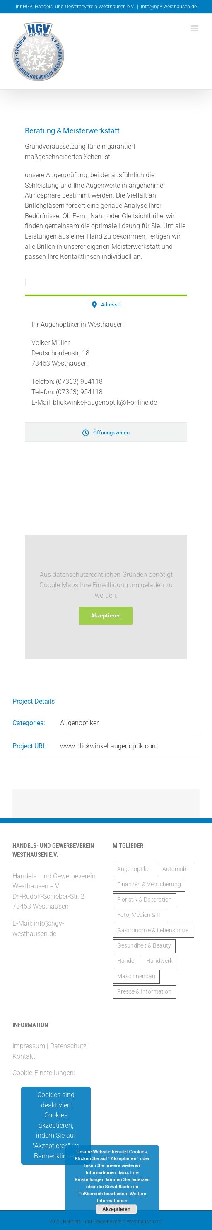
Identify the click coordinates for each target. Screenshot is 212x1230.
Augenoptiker (79, 723)
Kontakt (23, 1056)
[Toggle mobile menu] (195, 28)
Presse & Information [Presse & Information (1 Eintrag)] (144, 991)
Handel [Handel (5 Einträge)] (126, 961)
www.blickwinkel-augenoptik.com (109, 746)
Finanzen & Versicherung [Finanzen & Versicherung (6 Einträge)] (149, 884)
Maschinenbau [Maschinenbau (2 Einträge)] (136, 976)
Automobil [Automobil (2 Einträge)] (175, 869)
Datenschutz (68, 1046)
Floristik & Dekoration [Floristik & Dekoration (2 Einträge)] (144, 899)
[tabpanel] (106, 368)
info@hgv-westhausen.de (169, 7)
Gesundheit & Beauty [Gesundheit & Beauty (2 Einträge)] (144, 945)
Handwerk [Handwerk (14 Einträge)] (159, 961)
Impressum (28, 1046)
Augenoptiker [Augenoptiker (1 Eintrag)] (134, 869)
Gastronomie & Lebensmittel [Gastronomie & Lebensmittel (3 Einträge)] (153, 930)
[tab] (106, 304)
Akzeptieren (106, 615)
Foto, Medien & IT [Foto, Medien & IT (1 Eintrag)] (139, 915)
